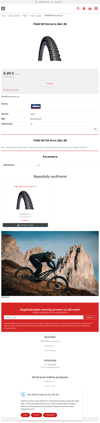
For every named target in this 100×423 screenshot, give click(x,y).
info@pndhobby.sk (43, 2)
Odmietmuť (50, 415)
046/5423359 (58, 2)
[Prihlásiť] (84, 8)
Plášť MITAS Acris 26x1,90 (25, 186)
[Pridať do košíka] (25, 225)
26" (38, 165)
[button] (78, 8)
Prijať (25, 415)
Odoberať (89, 317)
